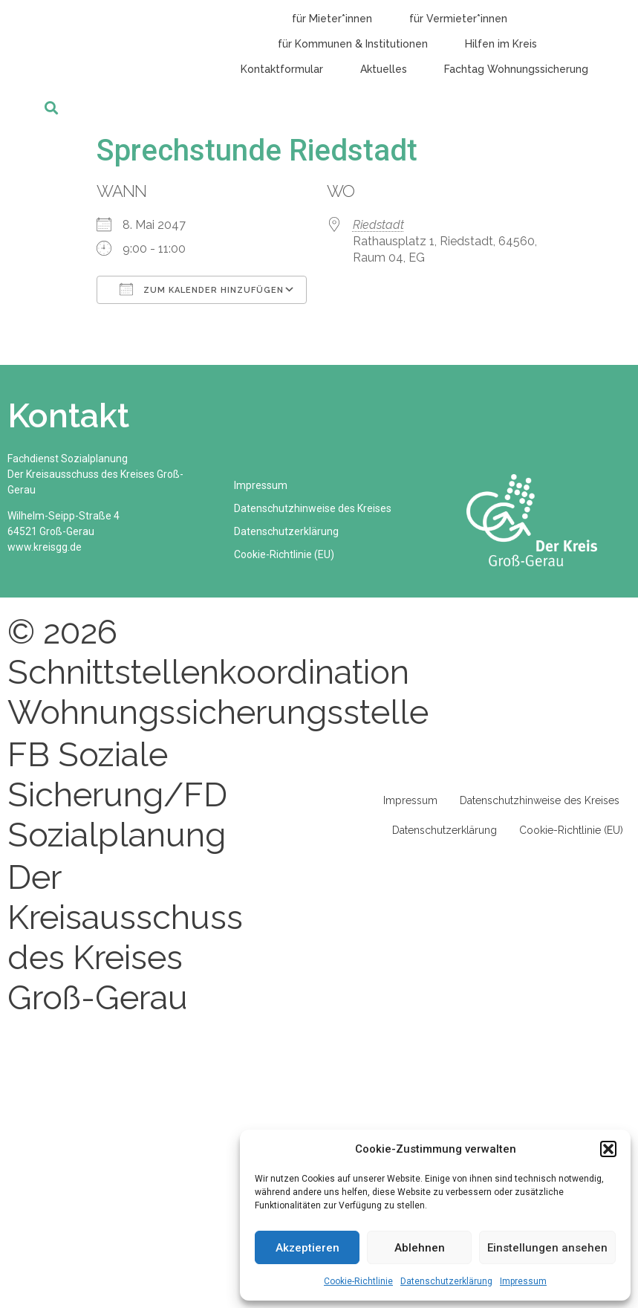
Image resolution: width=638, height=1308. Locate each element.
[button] (608, 1149)
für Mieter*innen (332, 19)
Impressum (523, 1281)
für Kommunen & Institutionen (353, 44)
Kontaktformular (282, 69)
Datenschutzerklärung (446, 1281)
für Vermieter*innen (458, 19)
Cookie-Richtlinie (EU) (285, 554)
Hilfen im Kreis (501, 44)
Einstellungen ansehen (547, 1247)
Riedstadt (378, 225)
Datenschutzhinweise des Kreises (313, 508)
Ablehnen (419, 1247)
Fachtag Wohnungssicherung (516, 69)
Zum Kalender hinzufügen (202, 289)
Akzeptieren (307, 1247)
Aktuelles (383, 69)
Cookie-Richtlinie (358, 1281)
